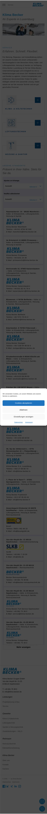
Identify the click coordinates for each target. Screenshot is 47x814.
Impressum (28, 420)
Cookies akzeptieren (23, 403)
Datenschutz (19, 420)
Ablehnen (23, 409)
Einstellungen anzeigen (23, 416)
